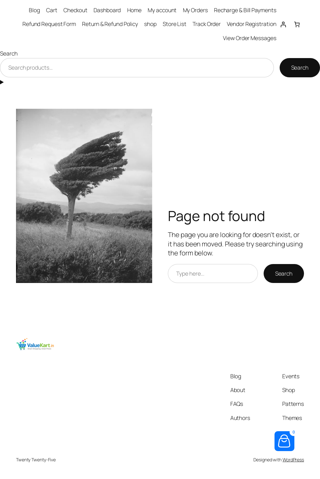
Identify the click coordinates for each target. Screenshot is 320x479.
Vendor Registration (251, 24)
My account (162, 10)
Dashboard (107, 10)
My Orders (195, 10)
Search (8, 53)
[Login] (283, 24)
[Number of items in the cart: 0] (297, 24)
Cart (51, 10)
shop (150, 24)
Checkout (75, 10)
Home (134, 10)
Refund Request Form (49, 24)
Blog (34, 10)
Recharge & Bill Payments (245, 10)
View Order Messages (249, 38)
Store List (174, 24)
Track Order (207, 24)
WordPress (293, 460)
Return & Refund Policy (110, 24)
